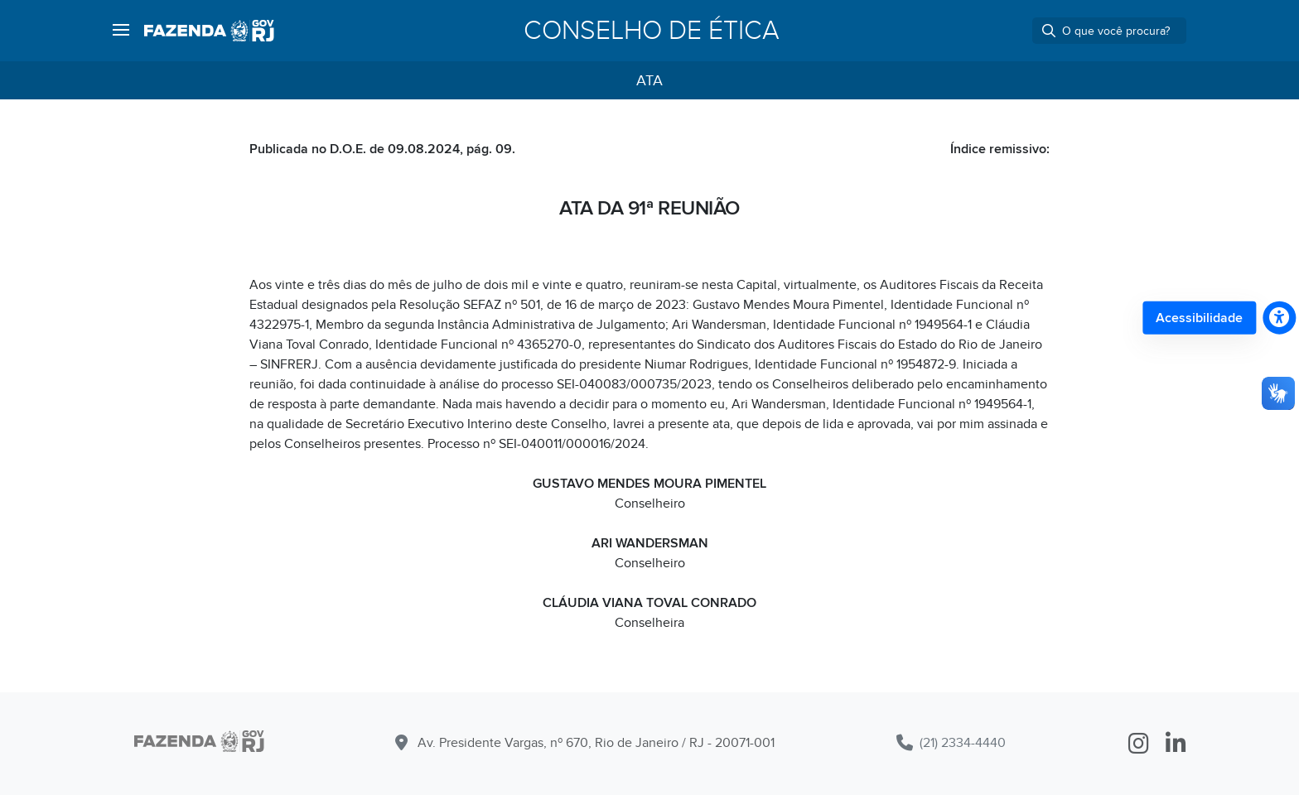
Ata (649, 80)
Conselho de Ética (652, 30)
